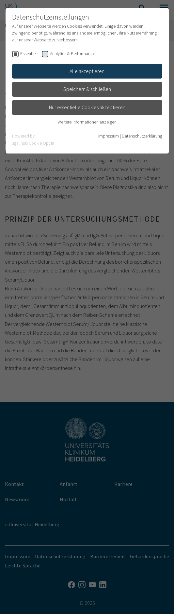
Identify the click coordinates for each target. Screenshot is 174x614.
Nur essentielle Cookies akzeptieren (87, 107)
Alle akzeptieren (87, 71)
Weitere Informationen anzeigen (87, 122)
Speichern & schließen (87, 89)
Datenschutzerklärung (142, 136)
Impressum (108, 136)
